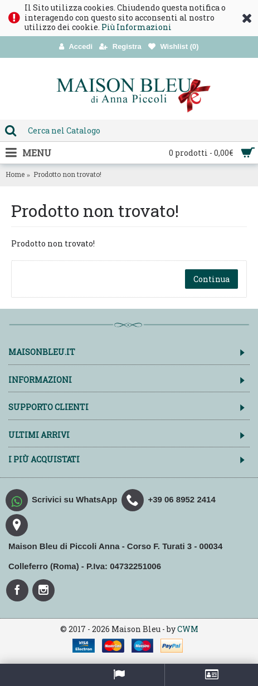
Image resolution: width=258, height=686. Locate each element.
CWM (187, 629)
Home (15, 174)
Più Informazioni (136, 27)
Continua (211, 279)
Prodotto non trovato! (67, 174)
